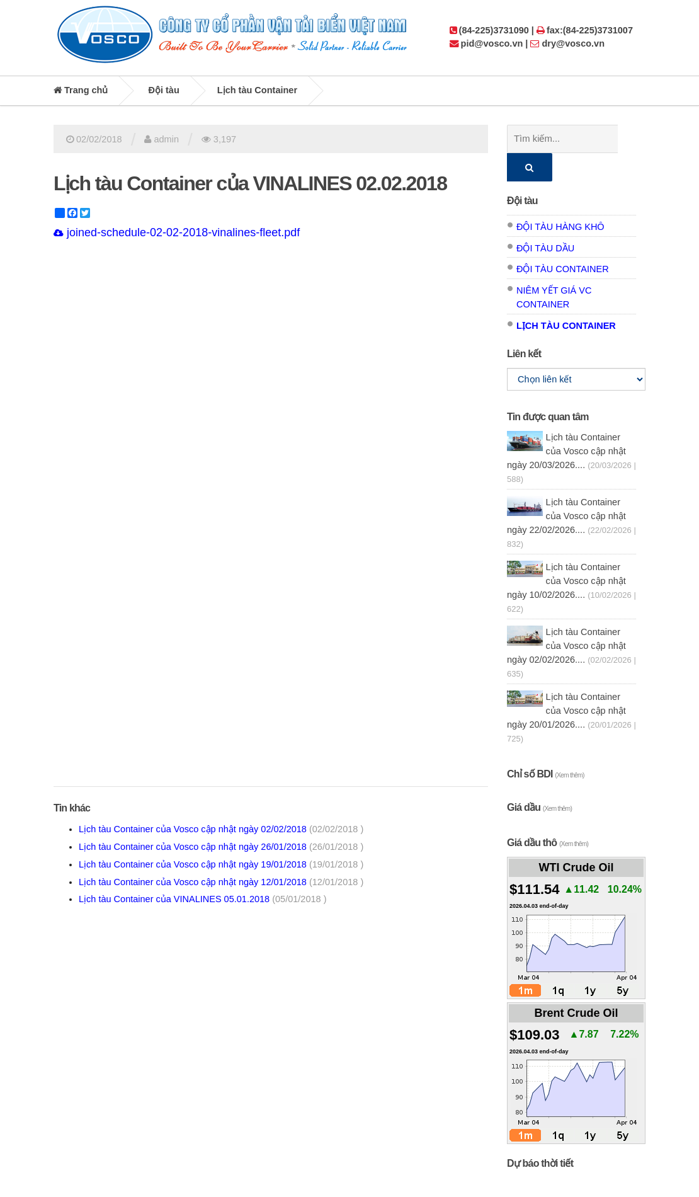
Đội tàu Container (562, 241)
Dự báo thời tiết (540, 1135)
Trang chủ (81, 90)
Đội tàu (164, 90)
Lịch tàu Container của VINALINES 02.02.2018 (250, 183)
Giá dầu (539, 779)
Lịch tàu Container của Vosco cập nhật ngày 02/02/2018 (221, 829)
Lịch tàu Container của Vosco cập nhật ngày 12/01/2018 (221, 882)
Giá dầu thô (547, 814)
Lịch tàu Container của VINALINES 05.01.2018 (202, 899)
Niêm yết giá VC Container (553, 269)
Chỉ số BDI (545, 745)
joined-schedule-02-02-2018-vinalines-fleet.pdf (177, 232)
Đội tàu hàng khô (560, 198)
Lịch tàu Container (257, 90)
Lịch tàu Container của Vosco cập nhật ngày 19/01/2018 (221, 864)
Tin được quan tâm (548, 388)
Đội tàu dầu (545, 220)
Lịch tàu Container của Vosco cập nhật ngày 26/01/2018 (221, 847)
